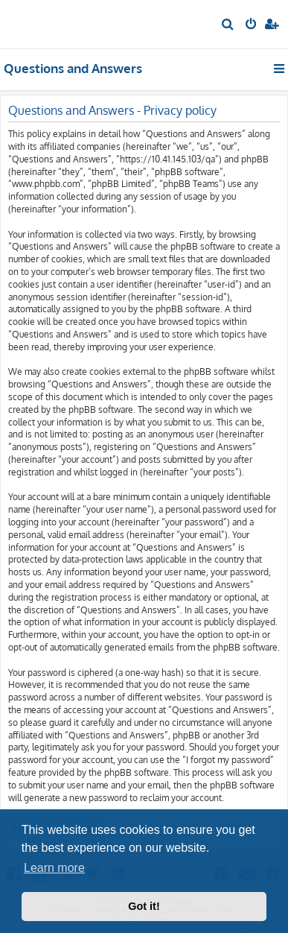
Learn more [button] (54, 867)
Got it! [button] (143, 906)
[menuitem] (228, 25)
